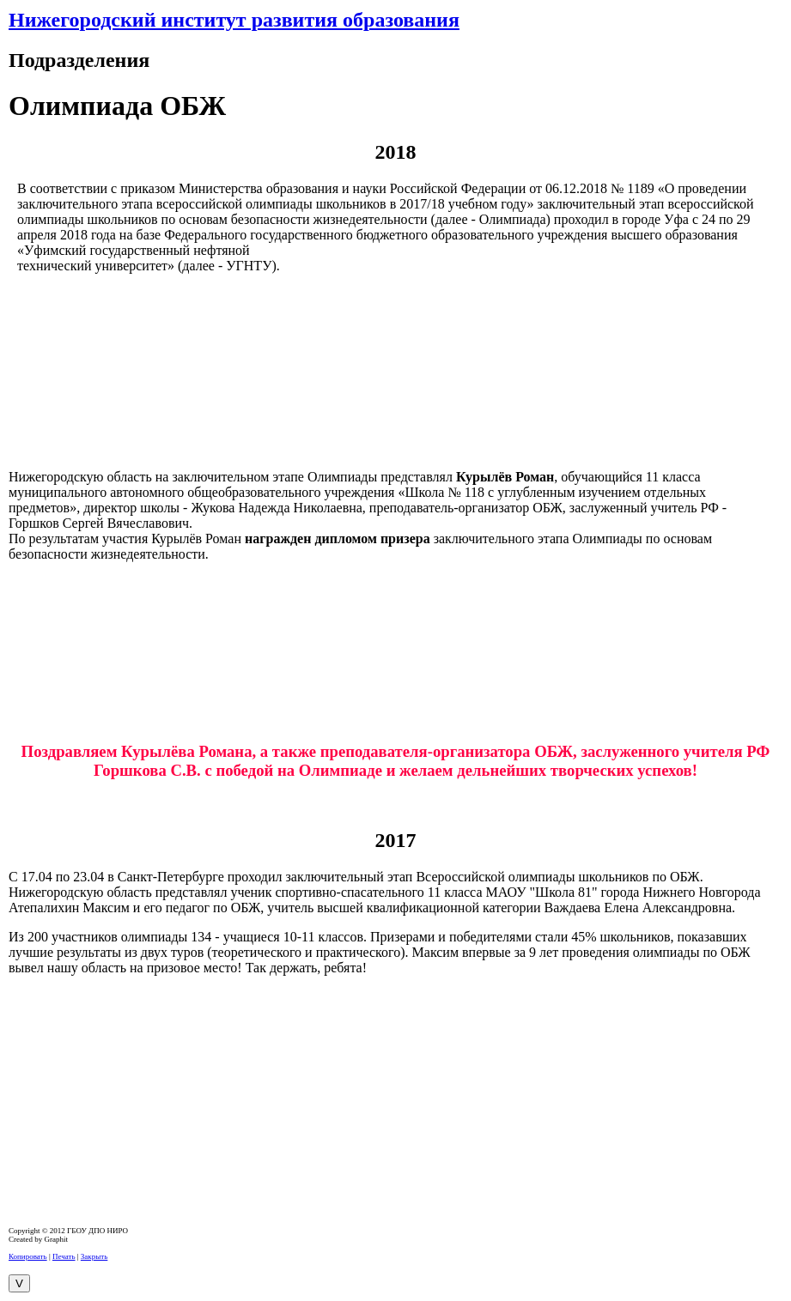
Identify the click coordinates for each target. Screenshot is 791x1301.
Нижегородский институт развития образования (234, 20)
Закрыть (94, 1256)
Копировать (28, 1256)
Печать (64, 1256)
